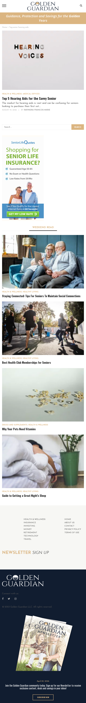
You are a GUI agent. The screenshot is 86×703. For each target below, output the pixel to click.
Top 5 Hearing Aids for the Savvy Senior (29, 98)
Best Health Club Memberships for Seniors (26, 362)
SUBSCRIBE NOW (43, 697)
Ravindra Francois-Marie (37, 110)
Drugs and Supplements (14, 425)
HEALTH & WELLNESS (12, 94)
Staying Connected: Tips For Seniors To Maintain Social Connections (41, 296)
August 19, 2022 (9, 110)
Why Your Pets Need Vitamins (19, 429)
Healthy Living (30, 292)
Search (77, 127)
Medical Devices (31, 94)
